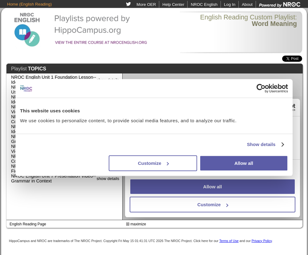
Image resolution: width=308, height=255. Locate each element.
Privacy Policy (262, 241)
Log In (229, 4)
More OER (146, 4)
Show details (261, 144)
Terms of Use (229, 241)
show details (108, 178)
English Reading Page (28, 224)
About (247, 4)
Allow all (243, 163)
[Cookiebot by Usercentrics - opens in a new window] (261, 88)
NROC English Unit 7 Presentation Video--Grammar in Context (53, 178)
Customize (153, 163)
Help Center (173, 4)
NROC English (204, 4)
